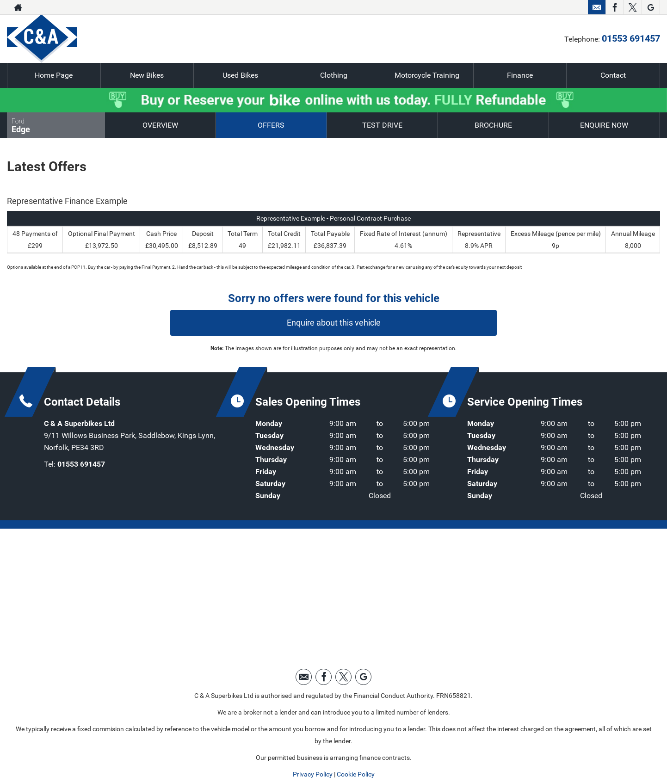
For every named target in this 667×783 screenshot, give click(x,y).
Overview (160, 125)
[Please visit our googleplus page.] (651, 7)
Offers (271, 125)
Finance (520, 75)
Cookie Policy (356, 774)
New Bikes (147, 75)
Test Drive (382, 125)
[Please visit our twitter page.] (633, 7)
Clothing (333, 75)
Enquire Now (604, 125)
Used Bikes (240, 75)
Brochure (493, 125)
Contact (613, 75)
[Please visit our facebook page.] (614, 7)
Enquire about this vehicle (334, 322)
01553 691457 (549, 7)
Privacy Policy (313, 774)
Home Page (54, 75)
